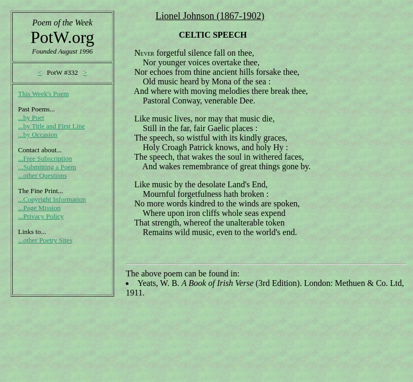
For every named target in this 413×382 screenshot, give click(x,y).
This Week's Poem (43, 94)
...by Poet (31, 117)
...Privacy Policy (41, 216)
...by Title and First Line (51, 126)
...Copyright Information (52, 199)
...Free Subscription (45, 158)
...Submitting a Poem (47, 167)
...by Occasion (37, 134)
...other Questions (42, 175)
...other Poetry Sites (45, 240)
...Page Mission (39, 208)
